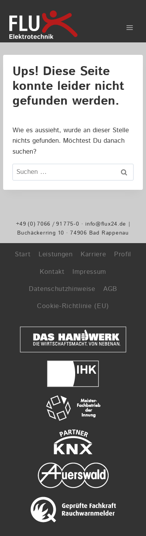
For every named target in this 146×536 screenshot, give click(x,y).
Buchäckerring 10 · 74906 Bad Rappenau (72, 233)
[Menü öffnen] (129, 25)
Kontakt (52, 272)
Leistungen (56, 254)
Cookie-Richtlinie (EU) (73, 306)
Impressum (89, 272)
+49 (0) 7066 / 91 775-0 (47, 224)
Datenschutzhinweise (62, 289)
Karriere (93, 254)
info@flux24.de (105, 224)
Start (22, 254)
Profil (122, 254)
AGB (110, 289)
